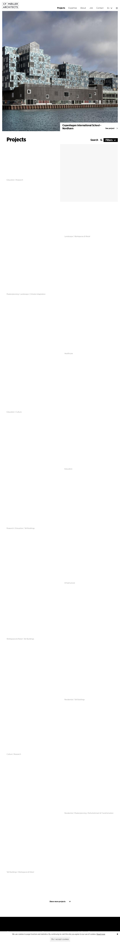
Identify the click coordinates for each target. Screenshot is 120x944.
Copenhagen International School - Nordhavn (81, 127)
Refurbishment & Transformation (100, 813)
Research (19, 180)
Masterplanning (13, 294)
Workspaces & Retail (82, 236)
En (109, 8)
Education (10, 180)
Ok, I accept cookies (60, 939)
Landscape (68, 236)
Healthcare (68, 353)
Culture (19, 412)
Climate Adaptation (37, 294)
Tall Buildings (29, 528)
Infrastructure (69, 583)
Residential (68, 700)
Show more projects (58, 901)
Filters (109, 140)
